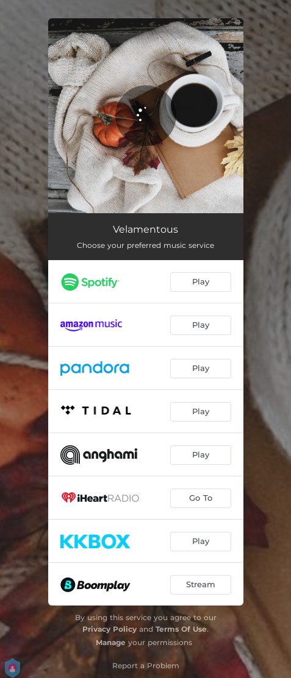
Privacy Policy (109, 629)
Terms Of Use (181, 629)
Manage (111, 642)
